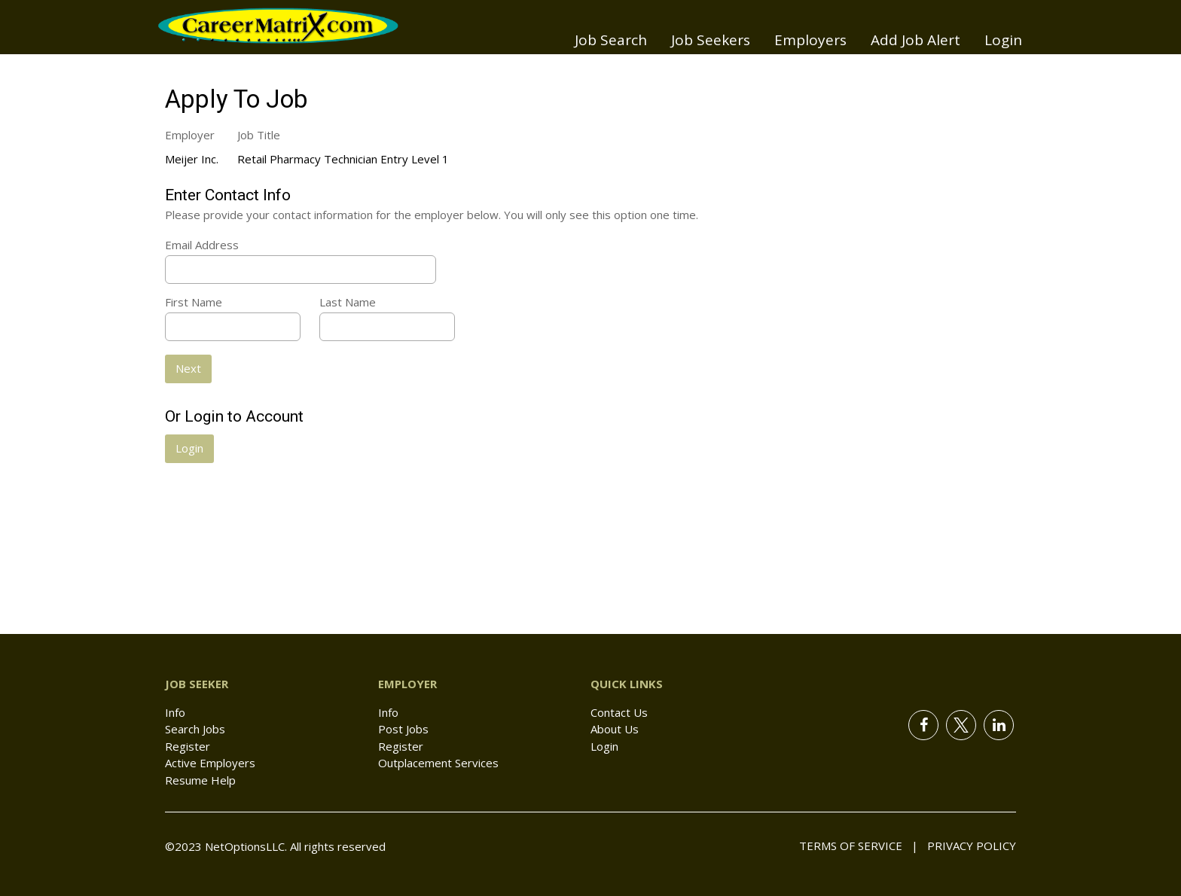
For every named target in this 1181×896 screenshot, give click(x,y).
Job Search (611, 40)
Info (175, 712)
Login (1003, 40)
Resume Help (200, 780)
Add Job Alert (915, 40)
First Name (193, 301)
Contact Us (619, 712)
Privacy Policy (967, 845)
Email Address (202, 244)
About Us (614, 728)
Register (187, 746)
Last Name (347, 301)
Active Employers (210, 762)
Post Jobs (403, 728)
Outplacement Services (438, 762)
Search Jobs (195, 728)
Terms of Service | (858, 845)
